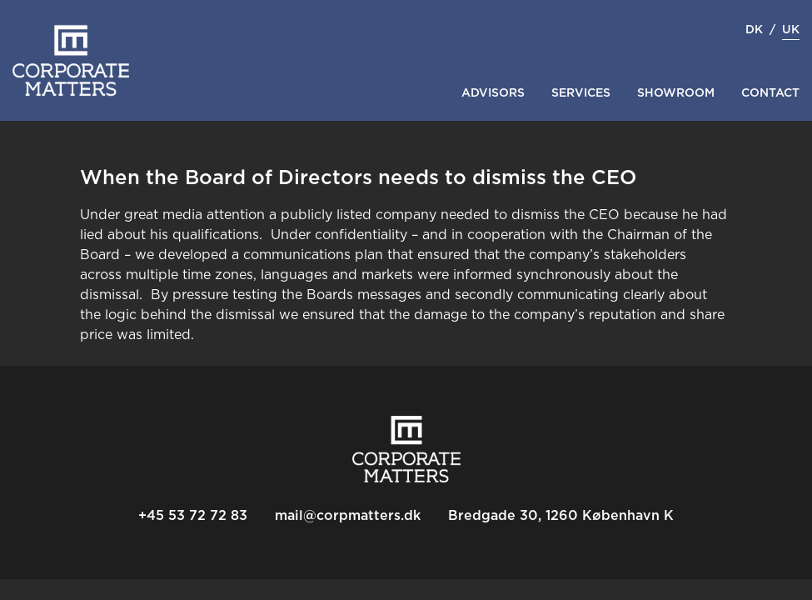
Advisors (493, 93)
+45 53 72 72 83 (192, 515)
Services (580, 93)
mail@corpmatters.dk (348, 515)
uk (791, 30)
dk (754, 30)
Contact (770, 93)
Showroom (676, 93)
